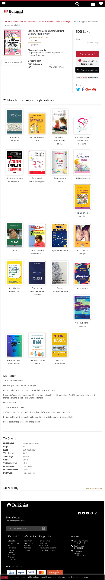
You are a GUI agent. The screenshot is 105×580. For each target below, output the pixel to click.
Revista (11, 550)
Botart (51, 64)
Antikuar (11, 557)
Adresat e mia (44, 546)
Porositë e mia (44, 541)
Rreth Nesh (28, 541)
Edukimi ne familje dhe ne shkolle (37, 291)
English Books (13, 543)
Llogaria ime (45, 536)
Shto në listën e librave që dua (89, 62)
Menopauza (82, 288)
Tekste (10, 546)
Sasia (78, 39)
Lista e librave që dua (47, 550)
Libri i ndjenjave (82, 178)
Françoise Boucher (39, 37)
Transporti (27, 546)
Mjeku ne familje (60, 250)
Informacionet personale (48, 548)
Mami (14, 250)
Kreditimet (43, 543)
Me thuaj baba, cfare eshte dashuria (82, 140)
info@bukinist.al (80, 555)
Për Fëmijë (12, 548)
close (5, 577)
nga (29, 37)
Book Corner (13, 559)
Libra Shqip (12, 541)
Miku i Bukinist (29, 543)
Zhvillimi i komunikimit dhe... (60, 140)
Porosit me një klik (89, 70)
